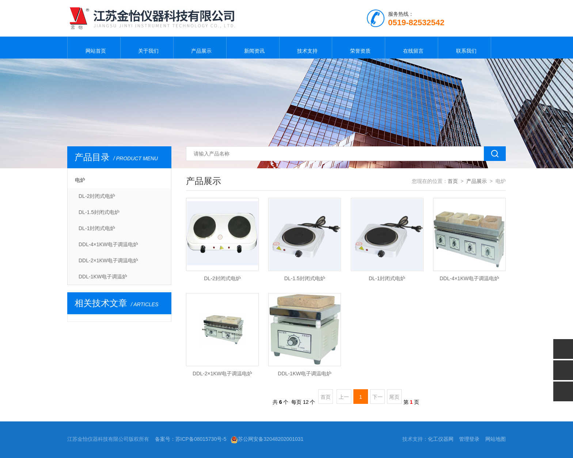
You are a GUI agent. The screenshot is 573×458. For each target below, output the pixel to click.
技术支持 (305, 47)
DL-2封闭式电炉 (97, 196)
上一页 (344, 399)
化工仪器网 (441, 439)
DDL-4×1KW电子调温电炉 (108, 244)
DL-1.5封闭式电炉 (99, 212)
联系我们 (464, 47)
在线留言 (411, 47)
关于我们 (147, 47)
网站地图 (495, 439)
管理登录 (469, 439)
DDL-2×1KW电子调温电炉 (108, 260)
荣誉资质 (358, 47)
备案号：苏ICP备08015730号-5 (191, 439)
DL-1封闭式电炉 (97, 228)
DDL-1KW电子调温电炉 (304, 373)
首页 (453, 181)
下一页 (377, 399)
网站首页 (94, 47)
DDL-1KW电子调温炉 (103, 276)
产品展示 (200, 47)
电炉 (80, 180)
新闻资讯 (253, 47)
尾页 (394, 397)
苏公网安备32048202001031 (267, 439)
